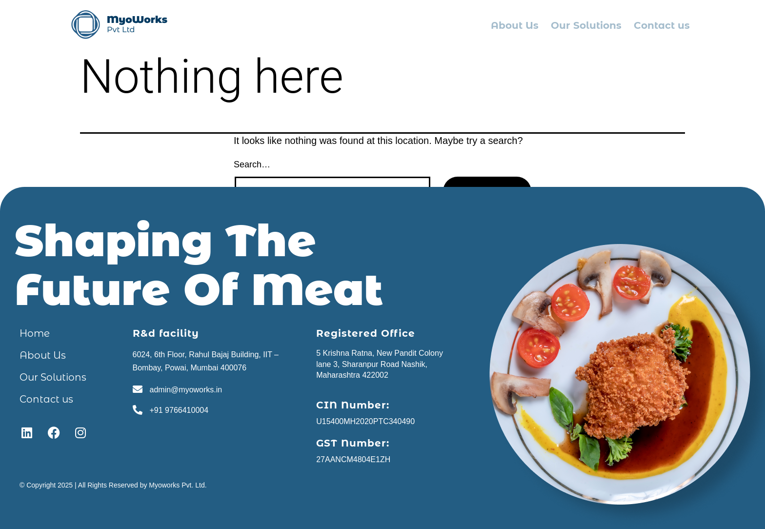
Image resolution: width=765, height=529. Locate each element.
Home (35, 333)
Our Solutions (586, 25)
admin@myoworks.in (186, 390)
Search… (252, 164)
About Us (515, 25)
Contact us (662, 25)
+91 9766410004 (179, 410)
